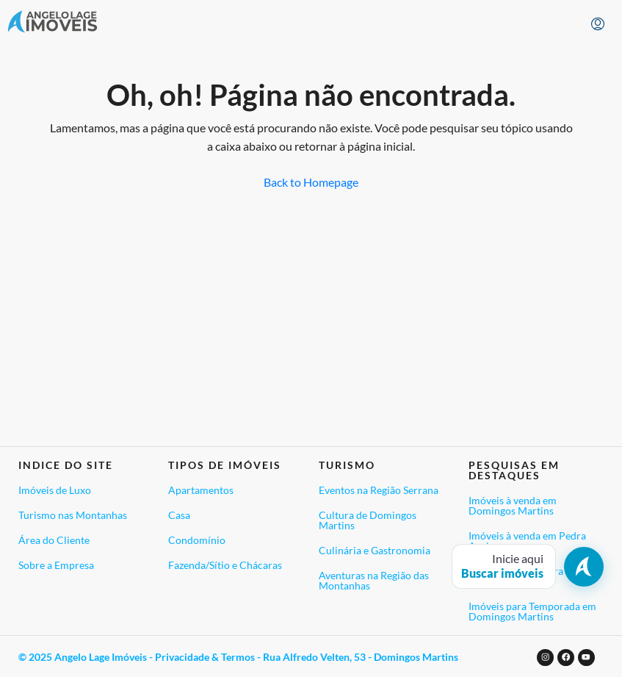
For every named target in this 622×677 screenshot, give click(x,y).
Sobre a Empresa (56, 565)
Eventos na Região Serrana (378, 490)
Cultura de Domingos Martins (367, 520)
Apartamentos (201, 490)
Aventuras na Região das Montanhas (374, 580)
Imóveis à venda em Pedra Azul (527, 540)
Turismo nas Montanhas (72, 515)
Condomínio (196, 540)
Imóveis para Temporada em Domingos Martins (532, 611)
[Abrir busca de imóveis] (528, 566)
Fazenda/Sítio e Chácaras (225, 565)
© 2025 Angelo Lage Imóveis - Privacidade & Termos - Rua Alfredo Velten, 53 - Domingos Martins (238, 657)
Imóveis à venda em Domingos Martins (513, 505)
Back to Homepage (311, 182)
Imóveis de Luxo (54, 490)
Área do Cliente (54, 540)
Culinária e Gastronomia (374, 550)
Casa (179, 515)
